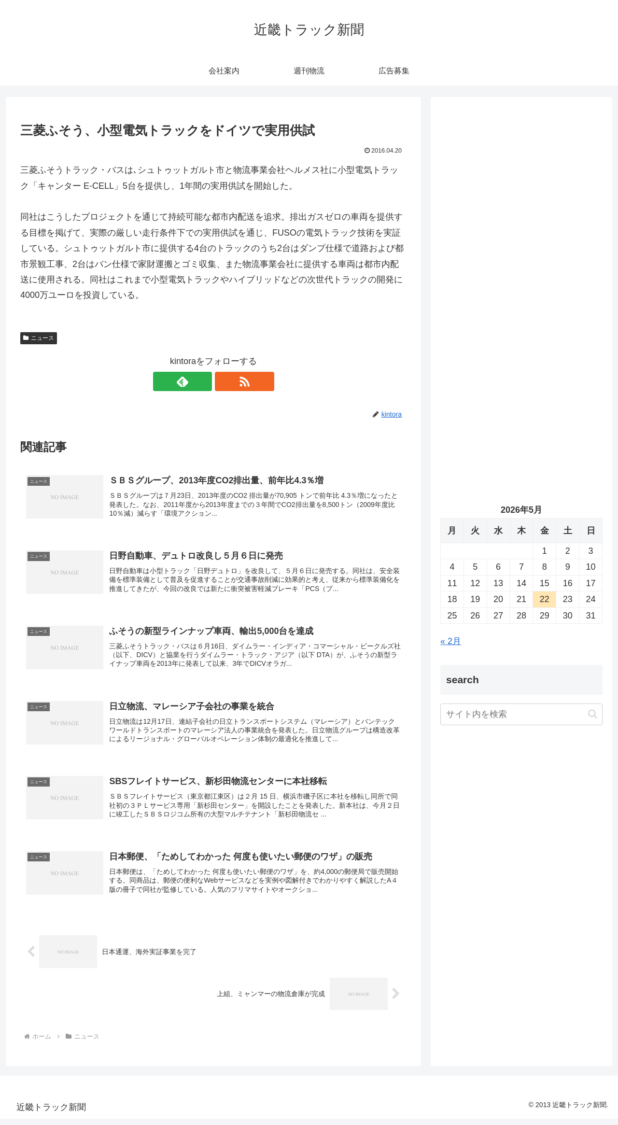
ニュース (38, 338)
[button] (592, 713)
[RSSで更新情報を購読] (224, 381)
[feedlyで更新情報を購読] (202, 381)
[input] (521, 714)
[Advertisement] (521, 205)
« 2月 (450, 641)
